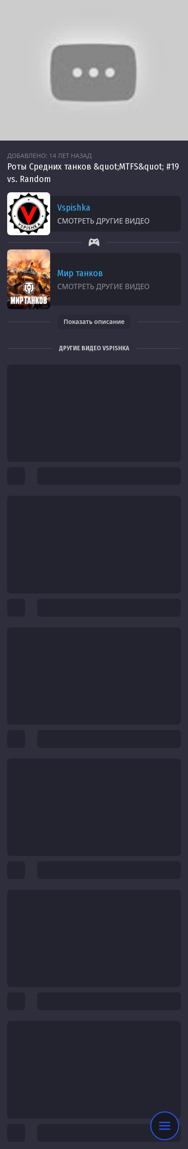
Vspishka (73, 207)
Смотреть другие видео (103, 221)
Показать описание (94, 321)
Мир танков (80, 273)
